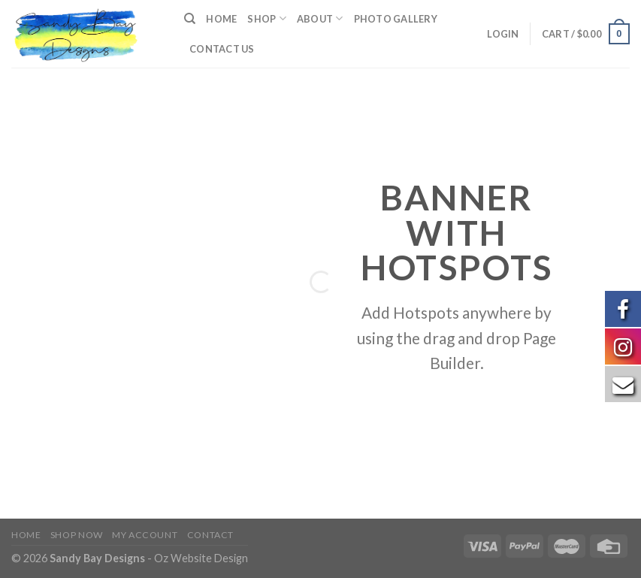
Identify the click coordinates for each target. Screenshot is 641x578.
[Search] (189, 19)
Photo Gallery (395, 19)
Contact (210, 534)
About (320, 18)
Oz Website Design (201, 558)
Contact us (222, 49)
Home (221, 19)
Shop (266, 18)
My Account (144, 534)
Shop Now (76, 534)
